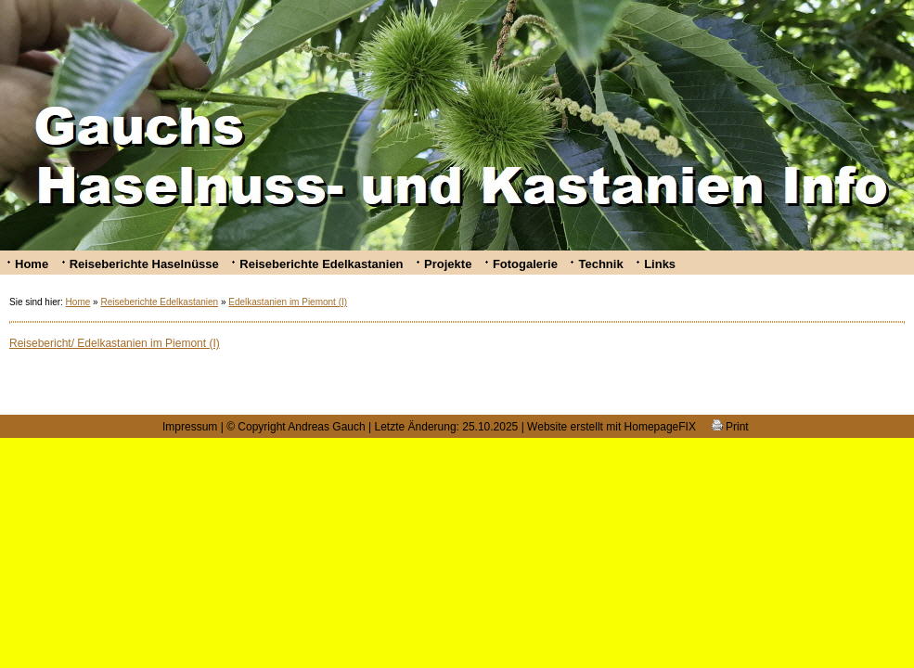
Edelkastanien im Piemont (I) (287, 302)
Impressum (189, 426)
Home (31, 264)
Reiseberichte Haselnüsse (144, 264)
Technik (600, 264)
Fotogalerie (525, 264)
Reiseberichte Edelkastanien (321, 264)
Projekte (447, 264)
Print (730, 426)
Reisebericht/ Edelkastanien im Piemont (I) (114, 343)
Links (660, 264)
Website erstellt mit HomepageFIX (611, 426)
